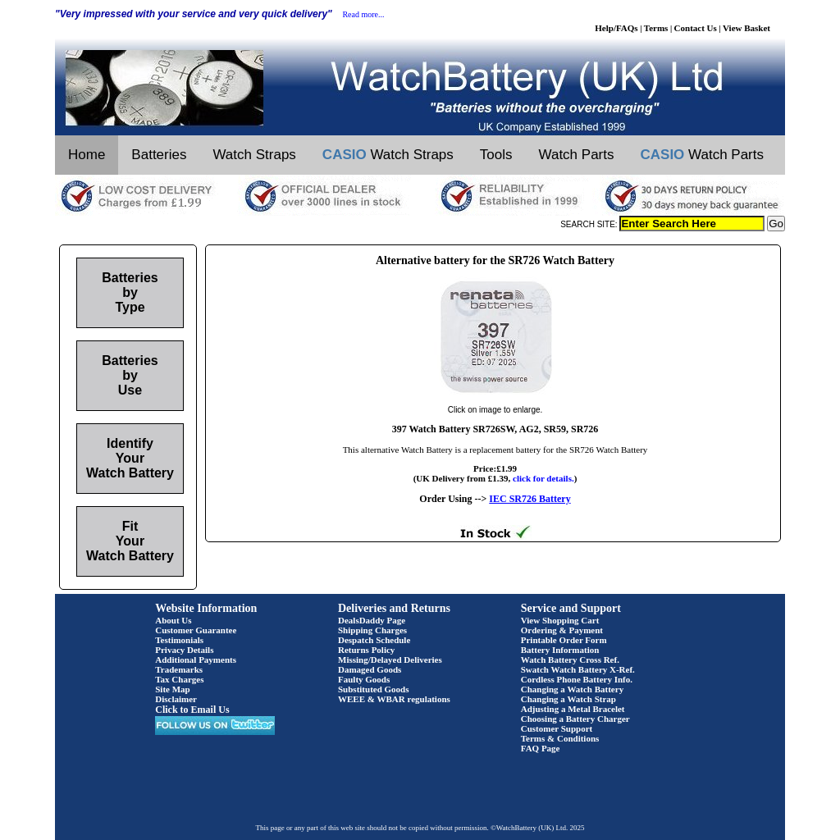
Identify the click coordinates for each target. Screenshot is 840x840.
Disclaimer (176, 699)
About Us (173, 620)
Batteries (158, 154)
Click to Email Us (192, 709)
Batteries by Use (130, 375)
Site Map (172, 689)
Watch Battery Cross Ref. (570, 659)
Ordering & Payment (562, 630)
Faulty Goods (364, 679)
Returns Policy (366, 650)
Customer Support (557, 728)
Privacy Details (184, 650)
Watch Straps (253, 154)
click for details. (543, 478)
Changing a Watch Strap (568, 699)
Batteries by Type (130, 292)
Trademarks (179, 669)
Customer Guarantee (195, 630)
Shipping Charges (372, 630)
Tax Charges (179, 679)
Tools (496, 154)
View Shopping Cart (560, 620)
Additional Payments (195, 659)
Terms (656, 28)
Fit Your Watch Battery (130, 541)
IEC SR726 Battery (529, 498)
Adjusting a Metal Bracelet (573, 709)
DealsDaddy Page (371, 620)
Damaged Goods (369, 669)
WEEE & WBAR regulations (394, 699)
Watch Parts (576, 154)
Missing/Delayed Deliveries (390, 659)
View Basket (746, 28)
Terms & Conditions (560, 738)
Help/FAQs (616, 28)
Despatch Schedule (374, 640)
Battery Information (560, 650)
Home (86, 154)
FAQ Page (540, 748)
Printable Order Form (564, 640)
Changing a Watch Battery (572, 689)
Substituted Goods (373, 689)
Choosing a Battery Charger (575, 719)
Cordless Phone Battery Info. (576, 679)
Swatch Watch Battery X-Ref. (578, 669)
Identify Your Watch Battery (130, 458)
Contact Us (695, 28)
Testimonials (179, 640)
